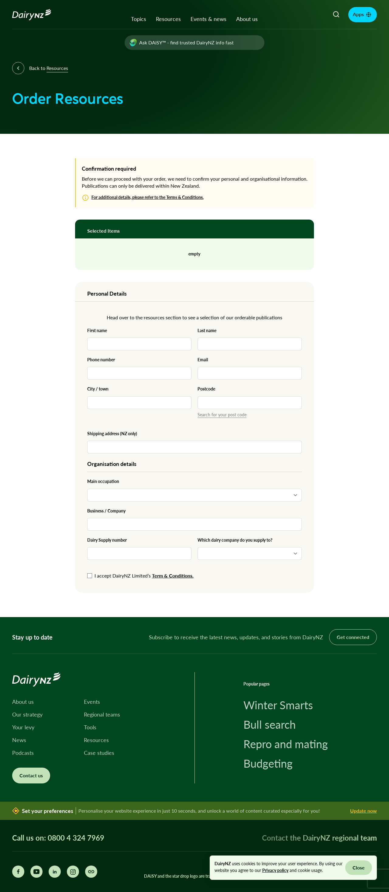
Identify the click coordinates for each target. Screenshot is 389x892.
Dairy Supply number (107, 540)
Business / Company (106, 510)
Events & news (208, 19)
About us (247, 19)
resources (154, 317)
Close (359, 867)
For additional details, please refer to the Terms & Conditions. (147, 197)
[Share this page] (91, 872)
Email (203, 359)
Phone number (101, 359)
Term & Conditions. (173, 575)
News (19, 740)
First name (97, 330)
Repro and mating (285, 743)
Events (92, 701)
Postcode (206, 388)
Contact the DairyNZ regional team (319, 837)
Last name (207, 330)
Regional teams (102, 714)
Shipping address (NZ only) (112, 433)
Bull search (269, 724)
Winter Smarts (278, 704)
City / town (97, 388)
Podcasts (23, 752)
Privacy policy (275, 870)
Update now (363, 811)
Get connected (353, 637)
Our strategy (27, 714)
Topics (138, 19)
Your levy (23, 727)
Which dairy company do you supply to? (235, 540)
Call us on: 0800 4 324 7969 (58, 838)
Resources (168, 19)
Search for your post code (222, 414)
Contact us (31, 775)
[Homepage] (38, 15)
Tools (90, 727)
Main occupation (103, 481)
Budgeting (268, 763)
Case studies (99, 752)
